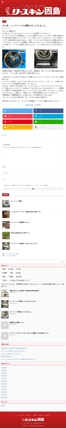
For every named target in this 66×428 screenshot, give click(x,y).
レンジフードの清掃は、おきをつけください (24, 243)
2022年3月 (4, 392)
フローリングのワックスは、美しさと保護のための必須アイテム (29, 333)
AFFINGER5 (41, 425)
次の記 (37, 105)
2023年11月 (4, 367)
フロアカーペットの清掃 (12, 253)
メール (5, 173)
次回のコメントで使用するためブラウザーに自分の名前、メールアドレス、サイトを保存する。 (26, 185)
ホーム (17, 415)
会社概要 (41, 415)
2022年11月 (4, 381)
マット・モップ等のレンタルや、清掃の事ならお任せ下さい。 (33, 423)
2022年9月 (4, 383)
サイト (4, 179)
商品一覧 (22, 415)
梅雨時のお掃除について (17, 322)
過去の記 (29, 105)
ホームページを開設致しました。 (21, 222)
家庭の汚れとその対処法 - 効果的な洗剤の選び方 (24, 290)
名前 (4, 166)
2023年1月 (4, 378)
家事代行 (35, 415)
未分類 (5, 134)
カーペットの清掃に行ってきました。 (21, 312)
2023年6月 (4, 375)
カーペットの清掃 (16, 201)
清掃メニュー (29, 415)
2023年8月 (4, 370)
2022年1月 (4, 394)
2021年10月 (4, 397)
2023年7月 (4, 373)
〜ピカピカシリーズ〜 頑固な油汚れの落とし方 (25, 211)
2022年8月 (4, 386)
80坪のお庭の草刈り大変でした (20, 233)
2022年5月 (4, 389)
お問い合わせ (47, 415)
